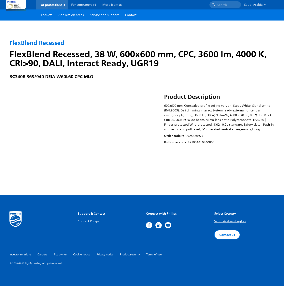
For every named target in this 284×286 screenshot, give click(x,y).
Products (45, 15)
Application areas (71, 15)
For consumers (83, 4)
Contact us (227, 234)
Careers (42, 254)
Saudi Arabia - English (230, 221)
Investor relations (20, 254)
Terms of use (154, 254)
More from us (112, 4)
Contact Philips (88, 221)
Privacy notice (105, 254)
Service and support (104, 15)
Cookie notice (81, 254)
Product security (130, 254)
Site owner (60, 254)
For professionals (52, 4)
